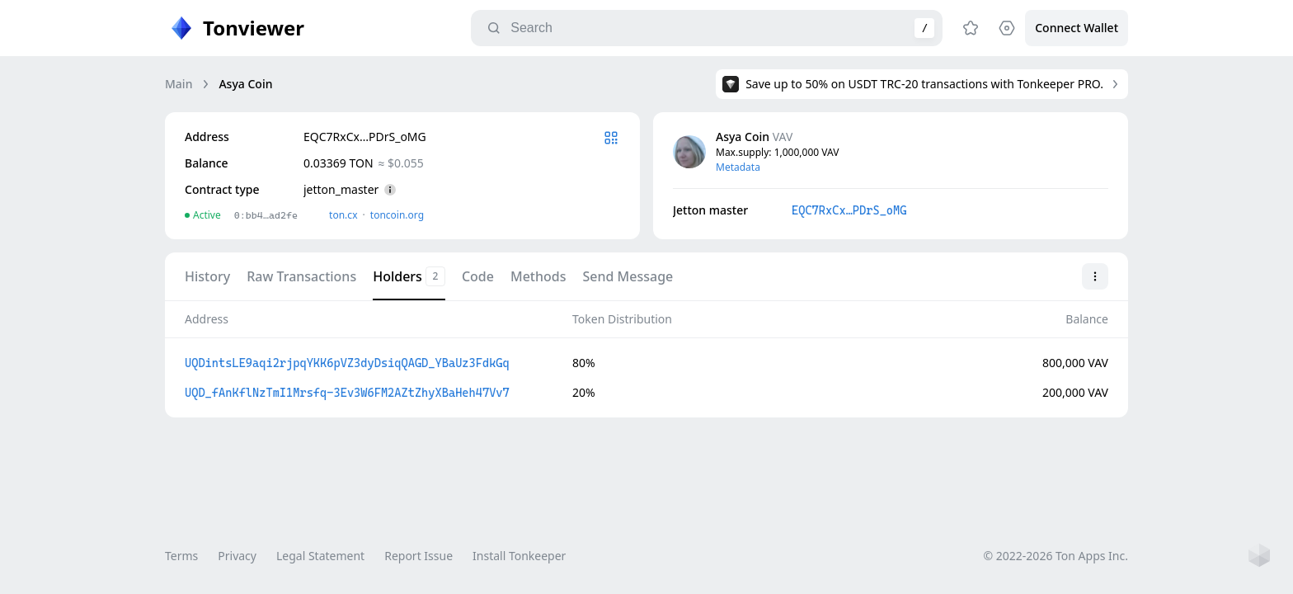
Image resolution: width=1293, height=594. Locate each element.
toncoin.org (397, 215)
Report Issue (418, 555)
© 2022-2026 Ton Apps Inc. (1056, 555)
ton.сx (343, 215)
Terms (181, 555)
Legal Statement (320, 555)
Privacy (237, 555)
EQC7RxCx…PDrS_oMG (849, 210)
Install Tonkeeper (519, 555)
